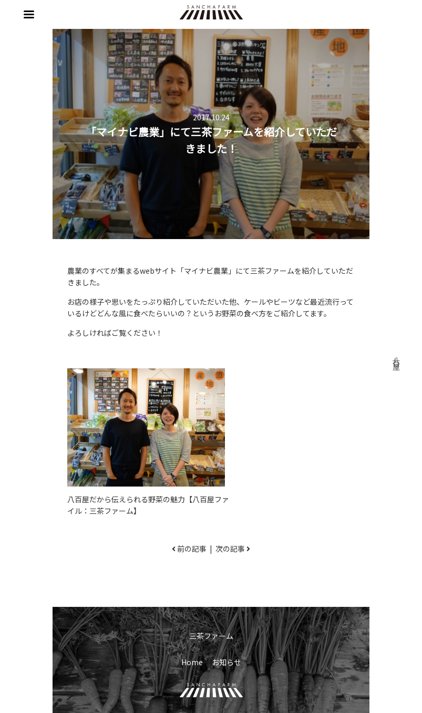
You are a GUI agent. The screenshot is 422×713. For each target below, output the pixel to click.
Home (192, 662)
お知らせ (226, 662)
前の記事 (192, 548)
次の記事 (230, 548)
